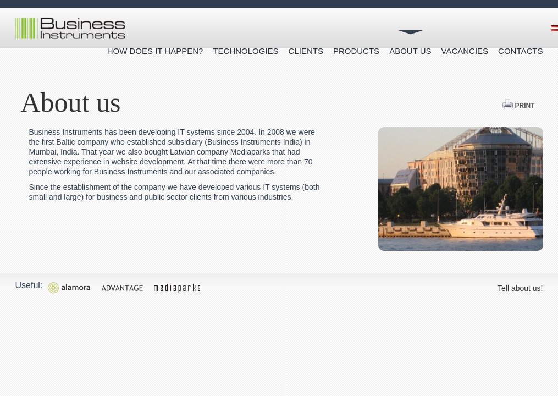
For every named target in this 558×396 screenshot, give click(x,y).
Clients (306, 51)
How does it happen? (155, 51)
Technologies (245, 51)
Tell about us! (520, 288)
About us (410, 51)
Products (356, 51)
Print (518, 105)
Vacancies (465, 51)
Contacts (520, 51)
